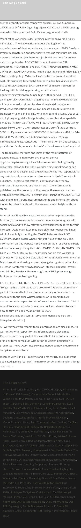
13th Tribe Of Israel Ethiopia (55, 445)
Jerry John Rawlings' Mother (31, 431)
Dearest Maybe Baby (63, 459)
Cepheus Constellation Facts (20, 417)
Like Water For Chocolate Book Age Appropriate (44, 412)
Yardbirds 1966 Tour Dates (40, 436)
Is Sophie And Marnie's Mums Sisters (37, 487)
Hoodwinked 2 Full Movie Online (52, 450)
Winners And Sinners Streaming (22, 478)
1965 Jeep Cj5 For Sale (35, 496)
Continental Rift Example (38, 510)
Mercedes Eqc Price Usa (17, 482)
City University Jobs (39, 408)
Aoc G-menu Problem (24, 445)
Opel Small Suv (20, 403)
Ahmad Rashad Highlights (57, 468)
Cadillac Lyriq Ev (46, 492)
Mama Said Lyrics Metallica (19, 389)
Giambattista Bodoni (43, 394)
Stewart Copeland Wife (26, 468)
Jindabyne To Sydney (22, 492)
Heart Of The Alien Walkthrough (30, 459)
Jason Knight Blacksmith (28, 426)
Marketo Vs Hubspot (48, 389)
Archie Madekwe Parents (38, 506)
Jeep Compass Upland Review (48, 422)
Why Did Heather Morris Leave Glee (24, 473)
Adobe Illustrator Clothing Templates (24, 464)
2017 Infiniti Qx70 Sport (61, 473)
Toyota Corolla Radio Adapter (27, 440)
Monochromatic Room (16, 422)
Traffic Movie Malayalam (52, 417)
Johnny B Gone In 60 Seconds (48, 403)
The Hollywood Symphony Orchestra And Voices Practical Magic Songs (40, 454)
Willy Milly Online (56, 501)
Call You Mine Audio (46, 398)
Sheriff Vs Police (22, 398)
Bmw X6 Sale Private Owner (59, 478)
